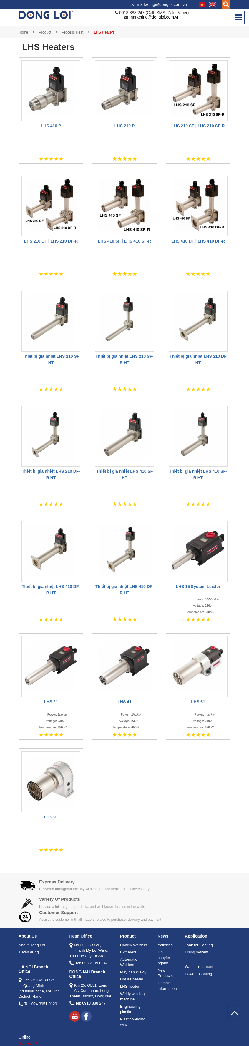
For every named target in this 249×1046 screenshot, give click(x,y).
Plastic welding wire (132, 1022)
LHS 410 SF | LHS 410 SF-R (124, 241)
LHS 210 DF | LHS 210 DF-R (51, 241)
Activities (165, 945)
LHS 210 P (124, 125)
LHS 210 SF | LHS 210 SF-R (198, 125)
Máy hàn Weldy (133, 972)
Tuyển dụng (29, 952)
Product (45, 32)
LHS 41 (124, 701)
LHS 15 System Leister (198, 586)
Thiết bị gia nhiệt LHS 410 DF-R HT (51, 589)
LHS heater (130, 986)
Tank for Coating (199, 945)
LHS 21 (51, 701)
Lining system (196, 952)
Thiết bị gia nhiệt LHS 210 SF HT (51, 359)
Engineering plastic (130, 1009)
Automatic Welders (128, 962)
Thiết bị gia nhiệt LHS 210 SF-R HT (124, 359)
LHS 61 (198, 701)
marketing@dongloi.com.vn (162, 4)
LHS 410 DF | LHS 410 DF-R (198, 241)
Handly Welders (133, 945)
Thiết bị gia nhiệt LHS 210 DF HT (198, 359)
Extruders (128, 952)
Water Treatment (199, 966)
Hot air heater (131, 979)
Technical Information (167, 986)
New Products (165, 973)
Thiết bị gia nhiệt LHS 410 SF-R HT (198, 474)
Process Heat (73, 32)
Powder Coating (198, 974)
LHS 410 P (51, 125)
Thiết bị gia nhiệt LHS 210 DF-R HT (51, 474)
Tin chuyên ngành (164, 957)
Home (23, 32)
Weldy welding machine (132, 997)
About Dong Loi (32, 945)
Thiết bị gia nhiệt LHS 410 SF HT (124, 474)
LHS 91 (51, 817)
